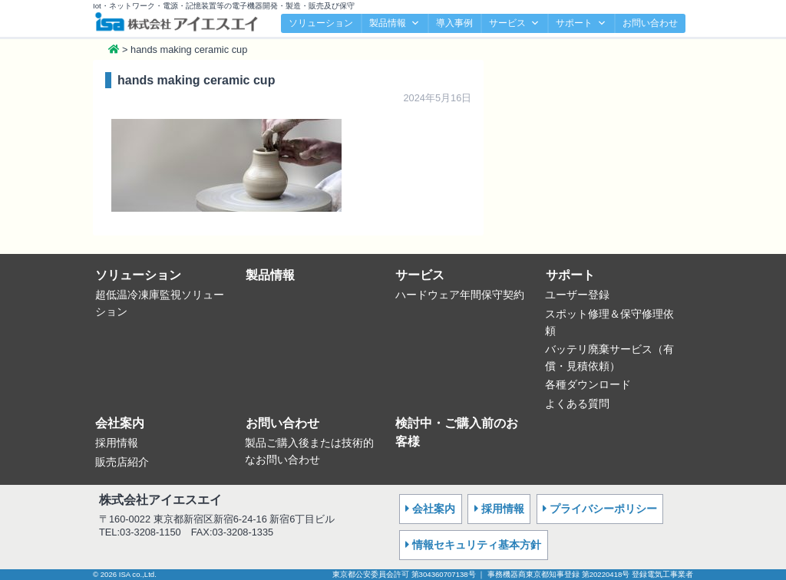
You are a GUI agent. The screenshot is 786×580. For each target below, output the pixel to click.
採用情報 (116, 443)
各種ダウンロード (588, 384)
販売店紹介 (122, 462)
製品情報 (394, 23)
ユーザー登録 (577, 294)
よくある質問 (577, 403)
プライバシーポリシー (603, 509)
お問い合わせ (650, 23)
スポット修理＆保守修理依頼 (609, 322)
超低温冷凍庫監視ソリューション (159, 303)
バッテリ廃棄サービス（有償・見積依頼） (609, 357)
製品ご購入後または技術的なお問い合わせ (309, 451)
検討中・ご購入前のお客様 (456, 432)
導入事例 (454, 23)
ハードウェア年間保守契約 (459, 294)
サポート (581, 23)
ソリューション (321, 23)
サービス (514, 23)
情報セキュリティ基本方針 (476, 545)
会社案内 (119, 423)
